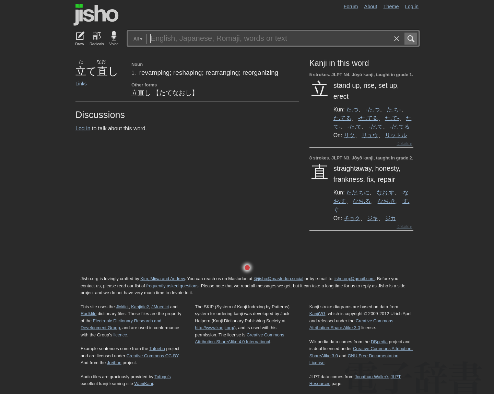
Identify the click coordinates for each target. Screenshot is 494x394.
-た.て (355, 126)
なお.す (386, 192)
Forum (351, 6)
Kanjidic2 (140, 306)
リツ (349, 135)
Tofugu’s (162, 376)
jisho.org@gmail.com (354, 278)
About (370, 6)
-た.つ (373, 109)
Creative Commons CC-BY (152, 355)
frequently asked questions (172, 285)
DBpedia (379, 341)
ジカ (390, 218)
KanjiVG (317, 313)
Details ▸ (404, 143)
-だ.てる (399, 126)
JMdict (122, 306)
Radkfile (88, 313)
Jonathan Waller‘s (372, 376)
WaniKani (143, 383)
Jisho (96, 15)
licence (120, 334)
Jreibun (114, 362)
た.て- (392, 118)
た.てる (342, 118)
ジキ (372, 218)
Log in (412, 6)
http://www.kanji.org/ (214, 327)
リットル (396, 135)
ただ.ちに (357, 192)
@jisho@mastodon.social (278, 278)
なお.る (361, 201)
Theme (391, 6)
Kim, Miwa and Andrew (162, 278)
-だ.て (376, 126)
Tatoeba (157, 348)
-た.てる (368, 118)
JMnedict (160, 306)
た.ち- (394, 109)
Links (81, 83)
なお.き (387, 201)
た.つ (352, 109)
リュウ (370, 135)
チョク (352, 218)
